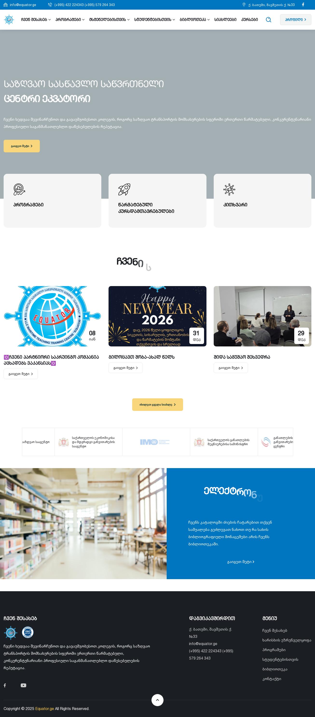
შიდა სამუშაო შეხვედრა (242, 357)
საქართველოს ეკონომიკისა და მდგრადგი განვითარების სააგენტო (94, 442)
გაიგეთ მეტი (21, 146)
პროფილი (295, 20)
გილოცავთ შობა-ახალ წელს (141, 357)
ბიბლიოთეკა (275, 669)
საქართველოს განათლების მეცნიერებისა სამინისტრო (229, 442)
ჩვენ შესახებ (274, 630)
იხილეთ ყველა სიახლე (157, 404)
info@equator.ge (23, 5)
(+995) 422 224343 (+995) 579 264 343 (85, 5)
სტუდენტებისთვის (280, 659)
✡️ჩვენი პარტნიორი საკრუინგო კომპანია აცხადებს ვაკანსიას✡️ (51, 360)
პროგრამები (274, 649)
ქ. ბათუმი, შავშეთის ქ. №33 (271, 5)
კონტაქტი (271, 678)
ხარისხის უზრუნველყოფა (286, 640)
